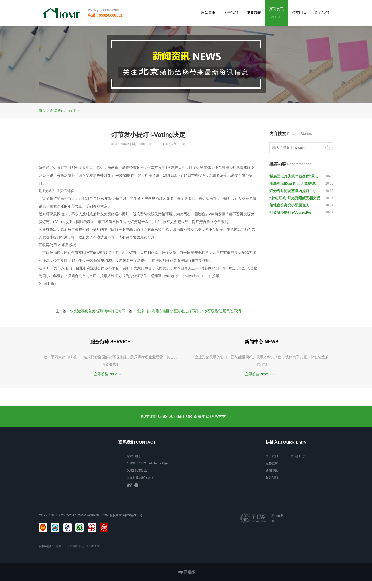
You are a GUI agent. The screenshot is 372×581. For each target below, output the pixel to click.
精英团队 (299, 13)
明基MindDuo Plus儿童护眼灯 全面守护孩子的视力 (295, 183)
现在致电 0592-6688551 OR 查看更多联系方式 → (186, 416)
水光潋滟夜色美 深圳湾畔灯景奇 (96, 311)
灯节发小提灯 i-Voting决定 (291, 212)
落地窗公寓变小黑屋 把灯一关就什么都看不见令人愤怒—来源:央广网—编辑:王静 (295, 205)
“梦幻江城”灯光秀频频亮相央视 (294, 198)
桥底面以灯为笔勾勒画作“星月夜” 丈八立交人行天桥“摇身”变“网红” (295, 176)
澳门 (274, 521)
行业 (72, 110)
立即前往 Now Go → (110, 374)
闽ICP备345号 (132, 515)
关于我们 (231, 13)
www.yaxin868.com (103, 10)
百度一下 (61, 546)
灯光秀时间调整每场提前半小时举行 (295, 191)
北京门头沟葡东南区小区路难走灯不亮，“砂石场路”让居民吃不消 (189, 311)
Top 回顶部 (186, 572)
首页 (42, 110)
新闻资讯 (276, 13)
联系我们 (322, 13)
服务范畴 (253, 13)
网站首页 (208, 13)
